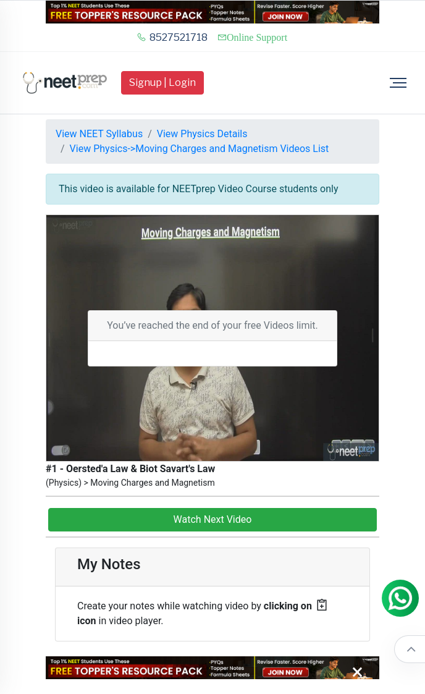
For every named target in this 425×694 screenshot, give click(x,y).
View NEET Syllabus (99, 134)
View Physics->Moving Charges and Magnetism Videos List (199, 148)
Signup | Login (162, 82)
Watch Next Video (213, 519)
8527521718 (172, 37)
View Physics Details (202, 134)
